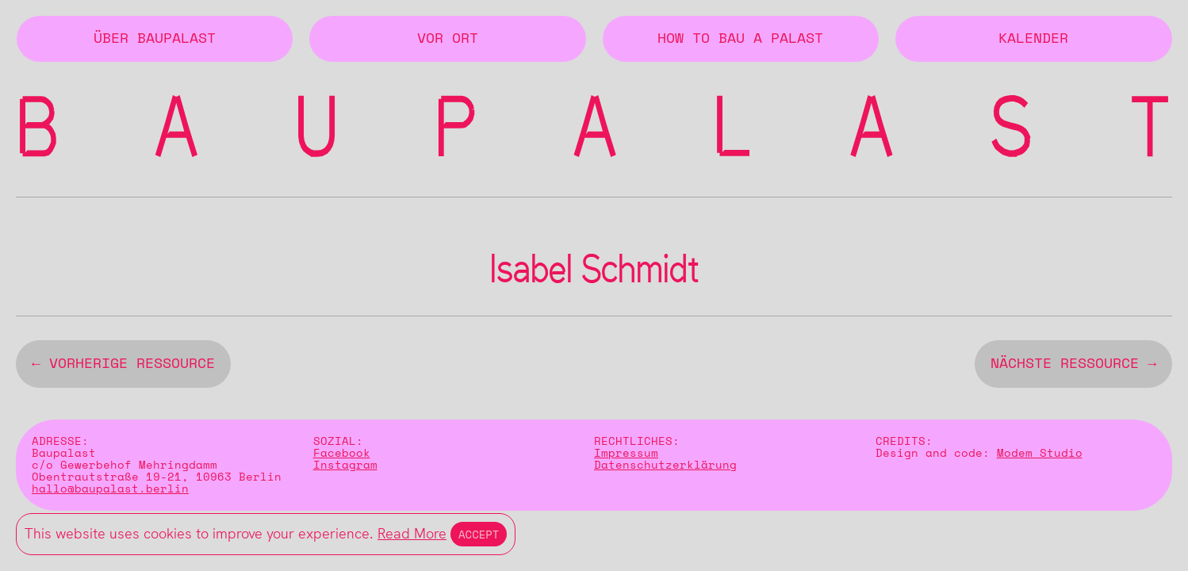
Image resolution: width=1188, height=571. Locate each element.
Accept (478, 534)
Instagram (345, 468)
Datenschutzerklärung (665, 468)
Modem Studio (1040, 456)
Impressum (626, 456)
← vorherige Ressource (123, 367)
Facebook (341, 456)
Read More (411, 533)
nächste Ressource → (1073, 367)
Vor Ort (447, 39)
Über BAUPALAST (155, 39)
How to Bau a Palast (740, 39)
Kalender (1033, 39)
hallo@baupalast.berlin (110, 492)
